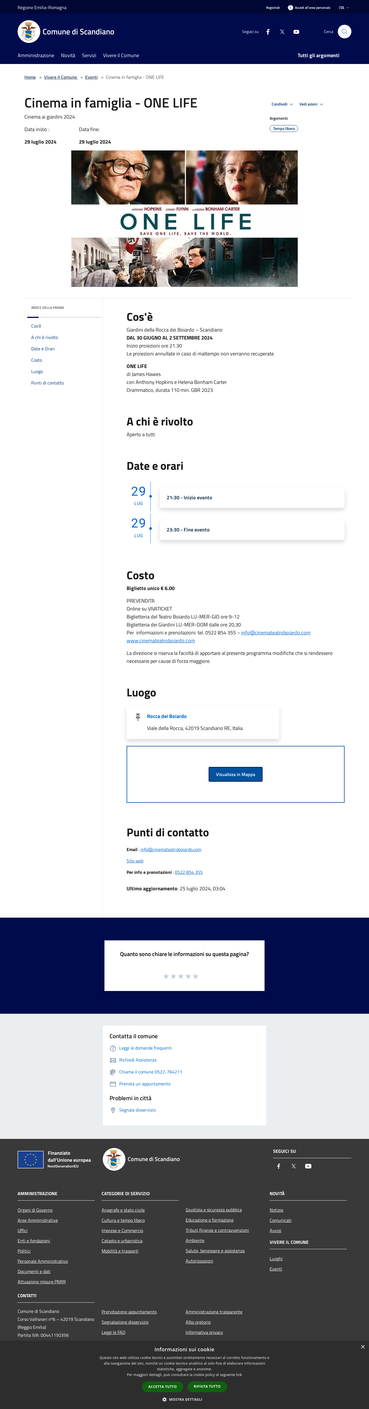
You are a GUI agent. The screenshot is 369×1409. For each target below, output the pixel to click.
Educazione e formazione (210, 1219)
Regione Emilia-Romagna (42, 7)
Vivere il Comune (61, 77)
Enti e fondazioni (34, 1240)
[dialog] (184, 1375)
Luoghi (276, 1258)
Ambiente (195, 1240)
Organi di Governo (35, 1210)
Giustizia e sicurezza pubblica (214, 1209)
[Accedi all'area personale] (309, 7)
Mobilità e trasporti (120, 1250)
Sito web (135, 860)
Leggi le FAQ (113, 1332)
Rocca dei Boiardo (167, 716)
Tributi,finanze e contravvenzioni (217, 1230)
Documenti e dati (34, 1271)
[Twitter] (280, 31)
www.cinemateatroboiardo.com (161, 640)
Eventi (91, 77)
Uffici (23, 1230)
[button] (184, 1399)
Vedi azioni (312, 104)
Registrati (273, 7)
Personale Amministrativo (43, 1261)
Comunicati (281, 1220)
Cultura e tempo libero (123, 1220)
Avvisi (275, 1230)
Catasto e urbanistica (122, 1240)
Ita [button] (344, 8)
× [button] (362, 1347)
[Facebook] (265, 31)
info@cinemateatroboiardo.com (171, 849)
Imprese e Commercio (122, 1230)
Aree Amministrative (38, 1220)
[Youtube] (294, 31)
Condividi (283, 104)
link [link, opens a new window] (239, 1374)
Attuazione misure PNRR (42, 1281)
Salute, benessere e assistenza (215, 1250)
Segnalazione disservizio (125, 1322)
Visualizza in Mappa (235, 774)
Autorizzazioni (199, 1260)
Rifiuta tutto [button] (207, 1386)
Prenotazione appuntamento (129, 1311)
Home (30, 77)
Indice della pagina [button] (47, 307)
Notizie (276, 1210)
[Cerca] (344, 31)
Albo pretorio (198, 1322)
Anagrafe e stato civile (123, 1210)
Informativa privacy (204, 1332)
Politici (24, 1250)
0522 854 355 (189, 872)
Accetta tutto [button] (162, 1386)
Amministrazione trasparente (214, 1311)
